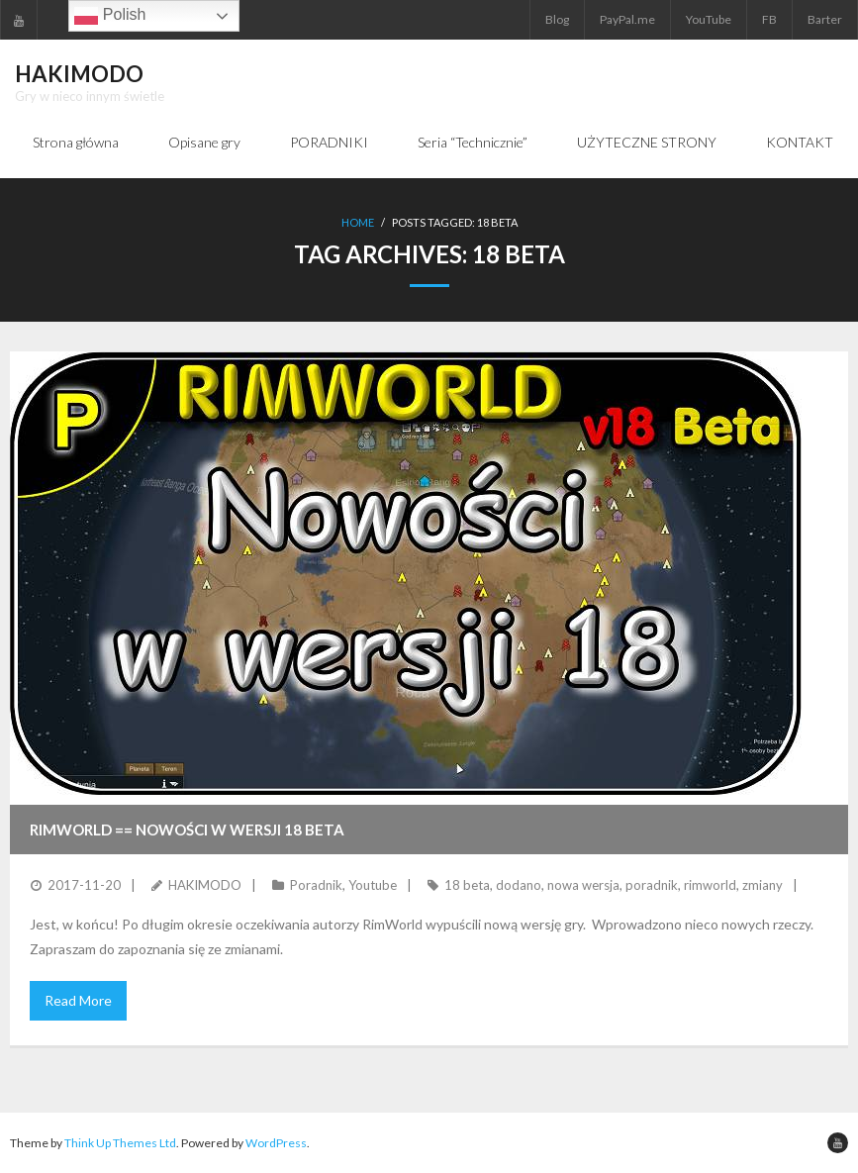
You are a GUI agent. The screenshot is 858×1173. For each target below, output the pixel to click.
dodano (518, 885)
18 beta (467, 885)
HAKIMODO (204, 885)
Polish (109, 16)
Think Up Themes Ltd (120, 1142)
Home (357, 222)
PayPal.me (627, 19)
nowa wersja (583, 885)
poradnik (651, 885)
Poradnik (316, 885)
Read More (78, 1000)
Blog (557, 19)
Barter (825, 19)
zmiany (762, 885)
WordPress (276, 1142)
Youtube (372, 885)
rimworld (710, 885)
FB (769, 19)
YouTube (708, 19)
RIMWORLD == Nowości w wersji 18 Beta (187, 829)
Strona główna (76, 142)
